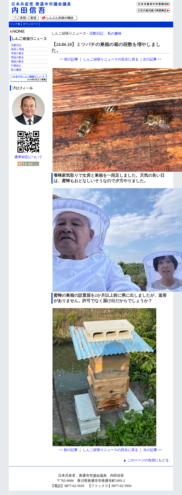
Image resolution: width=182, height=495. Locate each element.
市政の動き (17, 53)
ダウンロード (30, 23)
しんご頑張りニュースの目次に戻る (111, 59)
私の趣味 (114, 33)
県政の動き (17, 57)
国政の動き (17, 61)
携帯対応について (28, 157)
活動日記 (96, 33)
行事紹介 (16, 65)
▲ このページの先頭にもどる (146, 460)
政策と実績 (17, 49)
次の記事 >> (152, 59)
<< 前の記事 (68, 59)
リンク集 (15, 23)
